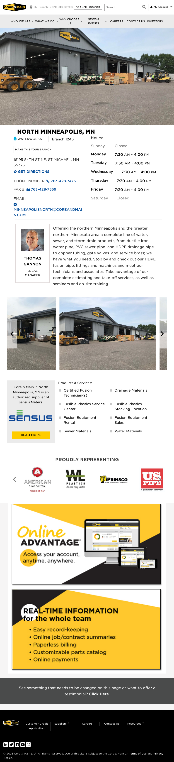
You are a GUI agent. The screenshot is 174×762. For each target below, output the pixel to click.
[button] (88, 7)
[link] (87, 545)
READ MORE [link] (31, 435)
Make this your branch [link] (33, 149)
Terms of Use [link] (138, 753)
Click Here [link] (99, 694)
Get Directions (33, 172)
